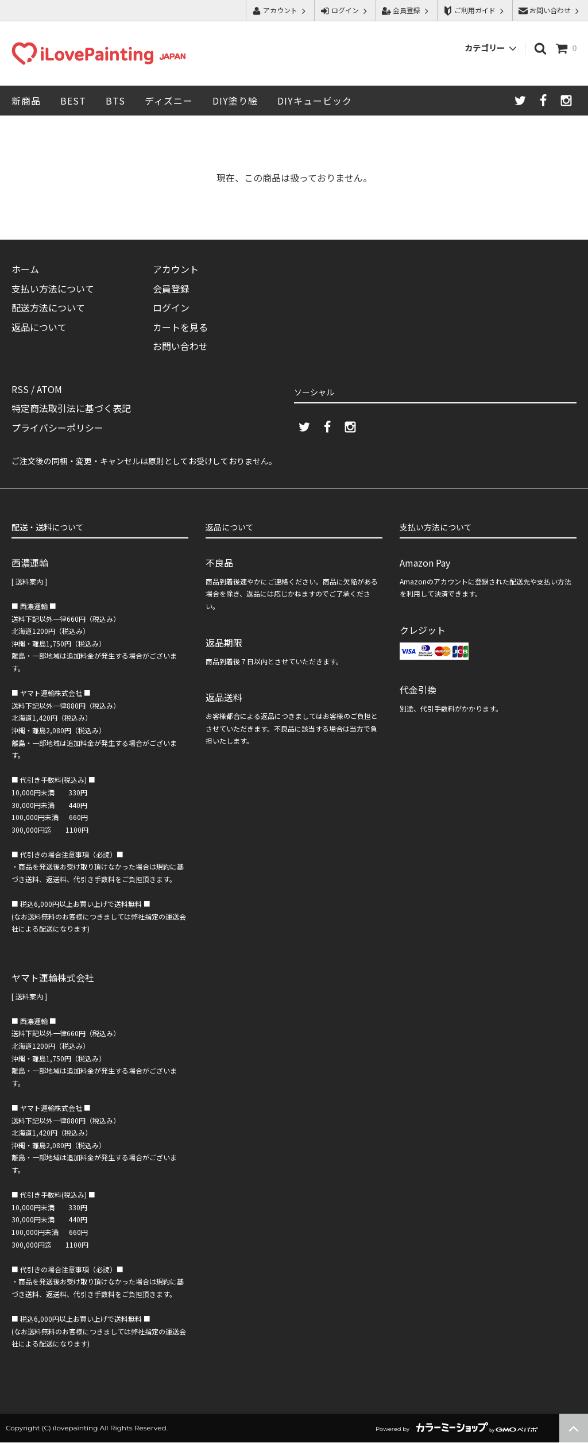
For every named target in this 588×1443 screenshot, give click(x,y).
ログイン (345, 10)
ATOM (49, 389)
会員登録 (406, 10)
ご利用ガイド (474, 10)
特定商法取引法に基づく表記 (71, 408)
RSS (20, 389)
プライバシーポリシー (57, 427)
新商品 (26, 100)
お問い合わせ (550, 10)
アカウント (280, 10)
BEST (73, 100)
